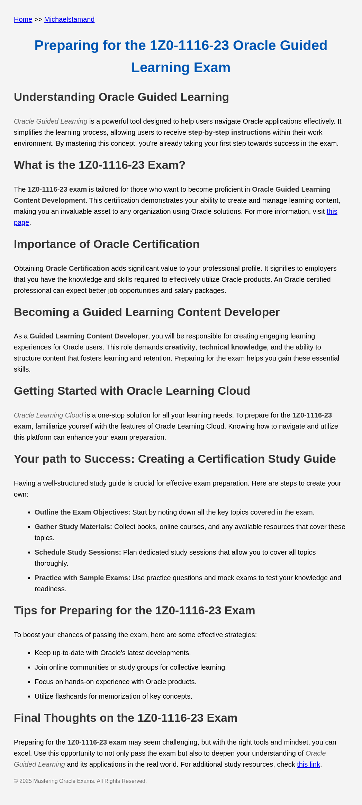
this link (308, 764)
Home (23, 19)
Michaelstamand (69, 19)
